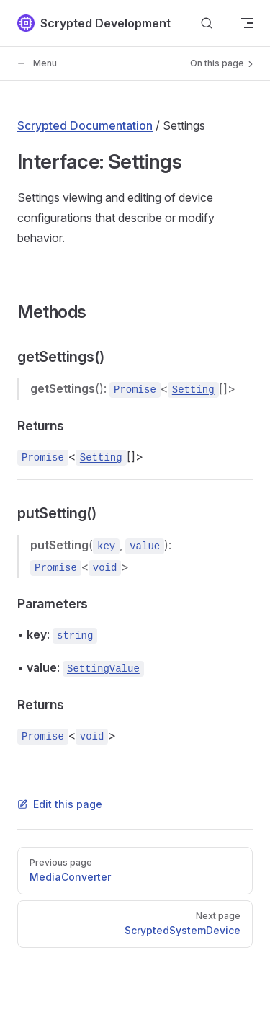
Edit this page (59, 804)
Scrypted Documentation (85, 125)
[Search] (206, 23)
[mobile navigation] (247, 23)
